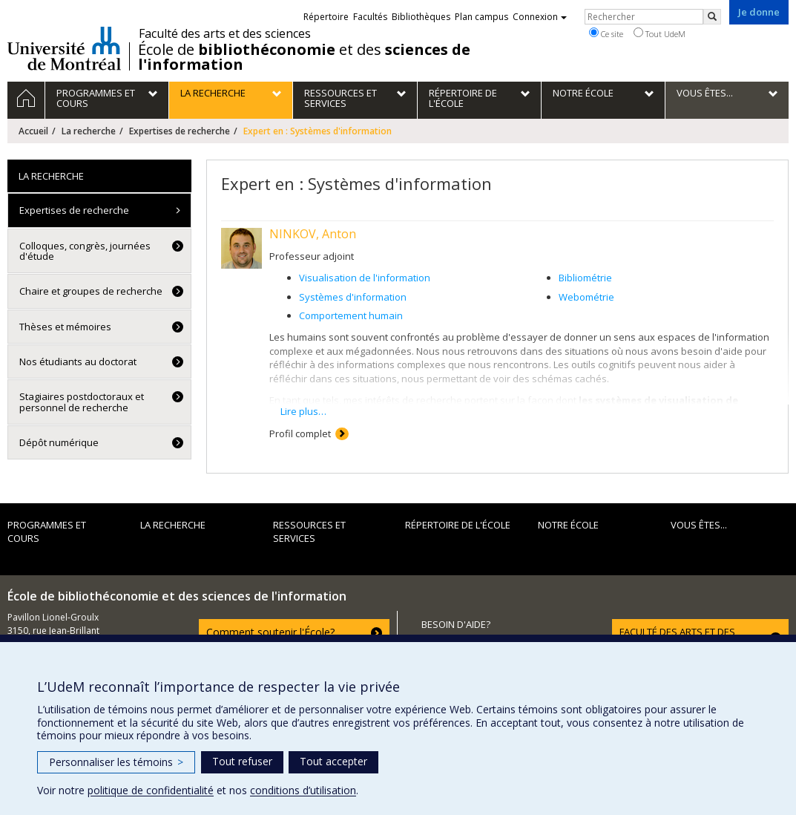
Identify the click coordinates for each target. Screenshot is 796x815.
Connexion (540, 16)
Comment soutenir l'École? (270, 632)
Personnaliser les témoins (116, 762)
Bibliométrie (585, 277)
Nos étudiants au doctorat (77, 361)
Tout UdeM (659, 33)
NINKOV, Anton (312, 234)
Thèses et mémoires (65, 326)
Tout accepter (333, 761)
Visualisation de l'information (364, 277)
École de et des (304, 57)
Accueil (33, 131)
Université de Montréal (64, 48)
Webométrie (586, 297)
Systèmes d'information (353, 297)
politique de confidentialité (151, 790)
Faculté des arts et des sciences (225, 33)
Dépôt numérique (59, 442)
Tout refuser (242, 761)
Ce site (606, 33)
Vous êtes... (699, 524)
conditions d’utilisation (303, 790)
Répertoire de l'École (457, 524)
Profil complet (300, 433)
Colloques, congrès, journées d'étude (85, 251)
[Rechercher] (712, 16)
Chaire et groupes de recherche (90, 291)
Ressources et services (309, 532)
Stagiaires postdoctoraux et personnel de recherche (81, 401)
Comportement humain (351, 315)
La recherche (89, 131)
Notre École (568, 524)
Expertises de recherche (179, 131)
